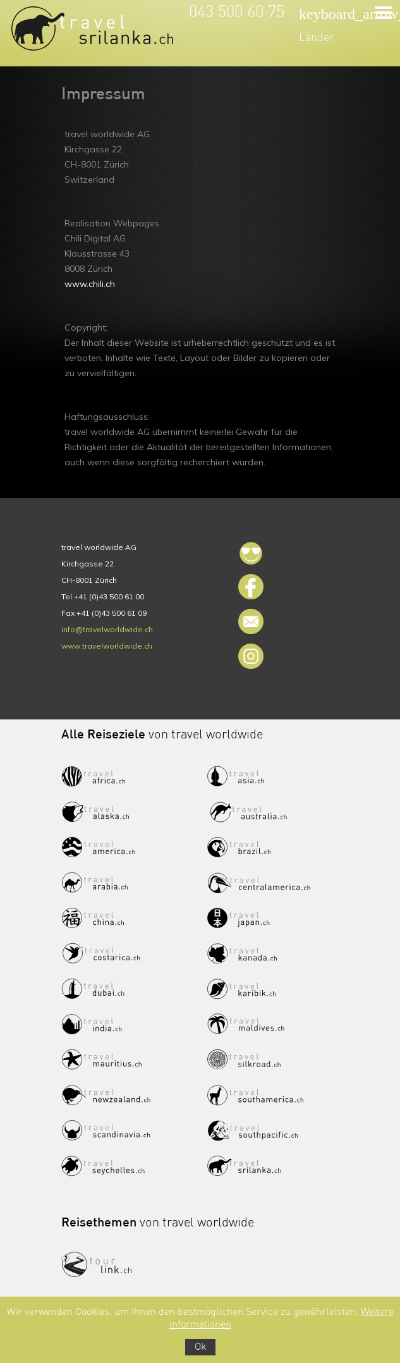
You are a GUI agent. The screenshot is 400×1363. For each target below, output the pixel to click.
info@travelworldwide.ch (107, 629)
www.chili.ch (89, 284)
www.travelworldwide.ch (106, 646)
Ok (200, 1347)
